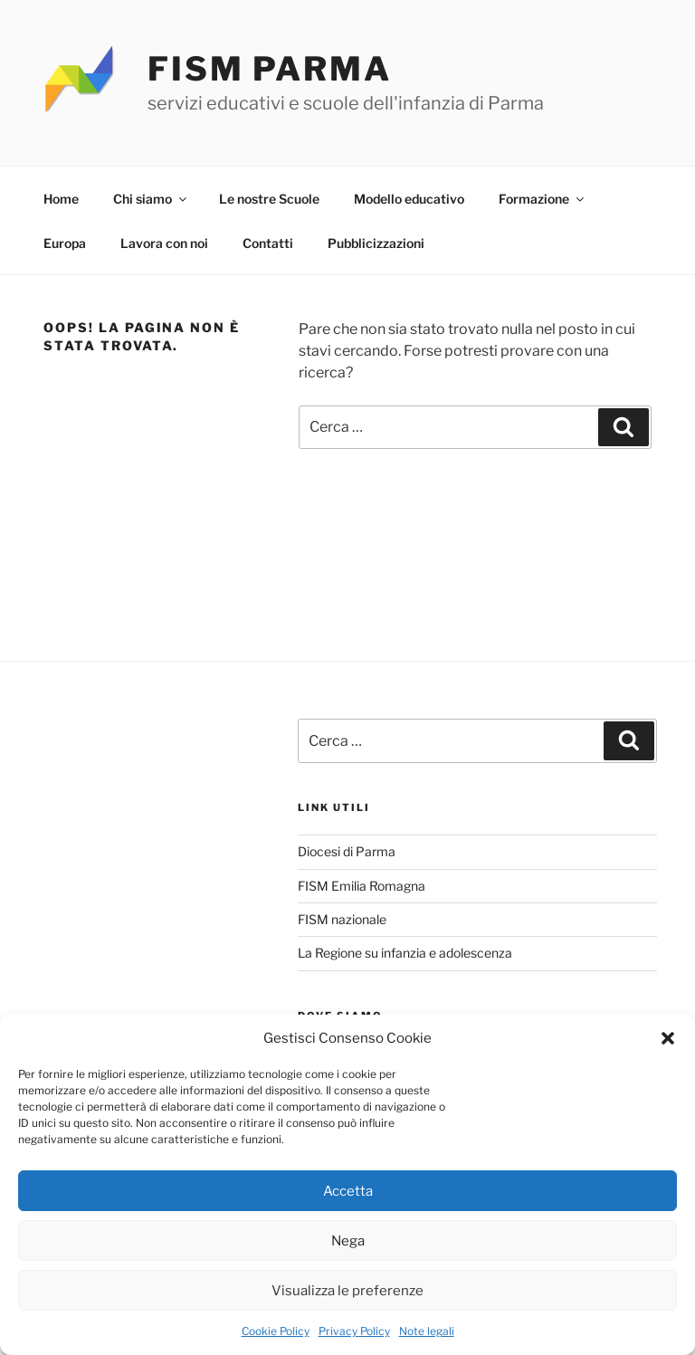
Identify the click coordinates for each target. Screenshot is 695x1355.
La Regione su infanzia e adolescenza (405, 952)
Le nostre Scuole (269, 198)
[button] (668, 1038)
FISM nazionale (342, 919)
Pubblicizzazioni (376, 243)
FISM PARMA (270, 69)
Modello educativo (409, 198)
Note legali (426, 1331)
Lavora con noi (164, 243)
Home (61, 198)
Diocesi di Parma (346, 851)
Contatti (268, 243)
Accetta (348, 1191)
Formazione (542, 198)
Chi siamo (151, 198)
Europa (64, 243)
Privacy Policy (354, 1331)
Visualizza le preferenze (347, 1291)
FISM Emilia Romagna (361, 885)
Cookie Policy (275, 1331)
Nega (348, 1241)
